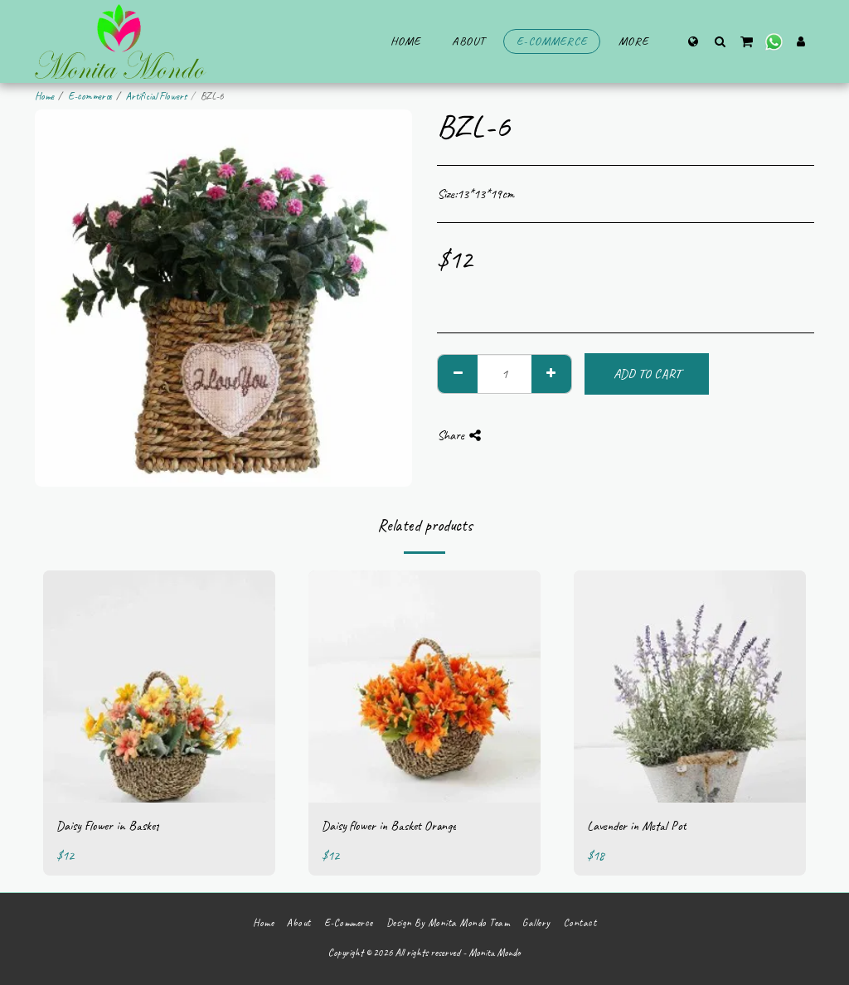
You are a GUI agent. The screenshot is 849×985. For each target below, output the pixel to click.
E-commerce (90, 96)
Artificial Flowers (156, 96)
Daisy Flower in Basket (107, 826)
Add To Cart (647, 374)
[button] (719, 41)
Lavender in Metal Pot (636, 826)
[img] (159, 686)
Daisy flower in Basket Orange (389, 826)
